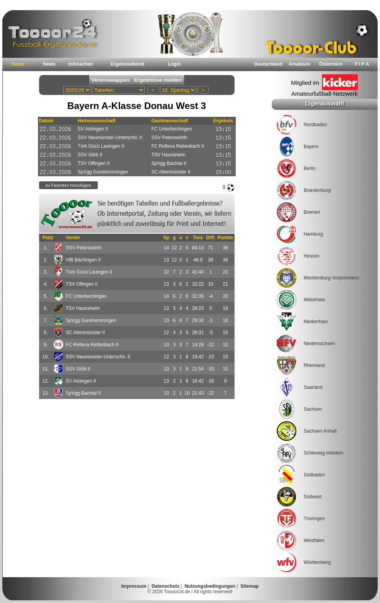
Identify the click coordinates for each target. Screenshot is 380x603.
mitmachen (80, 64)
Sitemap (249, 586)
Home (17, 64)
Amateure (299, 64)
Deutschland (268, 64)
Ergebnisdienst (128, 64)
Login (174, 64)
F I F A (362, 64)
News (49, 64)
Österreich (330, 64)
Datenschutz (165, 586)
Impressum (133, 586)
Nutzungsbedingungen (210, 586)
